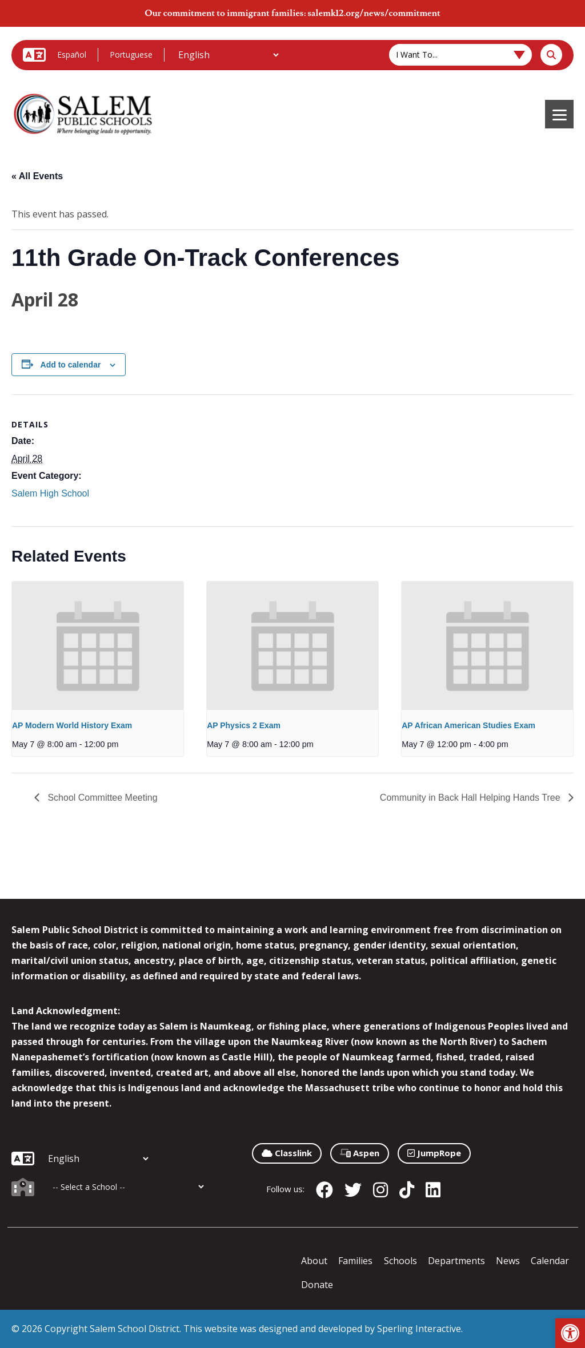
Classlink (287, 1153)
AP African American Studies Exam (468, 725)
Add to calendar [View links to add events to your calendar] (71, 364)
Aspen (359, 1153)
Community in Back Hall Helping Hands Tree (471, 797)
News (508, 1260)
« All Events (37, 176)
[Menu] (559, 114)
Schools (400, 1260)
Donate (317, 1284)
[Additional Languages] (228, 55)
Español (71, 54)
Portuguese (131, 54)
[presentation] (97, 646)
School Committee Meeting (101, 797)
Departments (456, 1260)
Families (355, 1260)
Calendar (550, 1260)
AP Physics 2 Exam (244, 725)
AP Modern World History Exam (72, 725)
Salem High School (50, 493)
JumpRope (434, 1153)
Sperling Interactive (419, 1328)
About (314, 1260)
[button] (570, 1333)
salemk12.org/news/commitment (373, 13)
